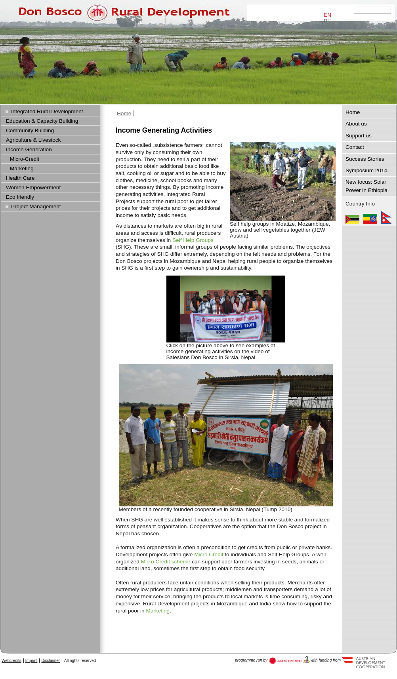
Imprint (31, 660)
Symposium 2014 (366, 170)
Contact (354, 147)
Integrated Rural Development (47, 111)
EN (327, 15)
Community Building (30, 130)
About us (356, 124)
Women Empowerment (33, 187)
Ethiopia (370, 217)
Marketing (158, 611)
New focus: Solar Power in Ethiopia (366, 186)
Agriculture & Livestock (33, 140)
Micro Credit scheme (166, 562)
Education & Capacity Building (42, 121)
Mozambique (352, 217)
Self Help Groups (193, 240)
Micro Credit (208, 554)
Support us (358, 136)
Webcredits (11, 660)
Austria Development (289, 660)
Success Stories (364, 159)
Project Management (36, 206)
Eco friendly (20, 197)
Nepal (386, 217)
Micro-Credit (24, 159)
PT (327, 21)
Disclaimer (50, 660)
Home (124, 113)
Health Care (20, 178)
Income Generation (29, 149)
